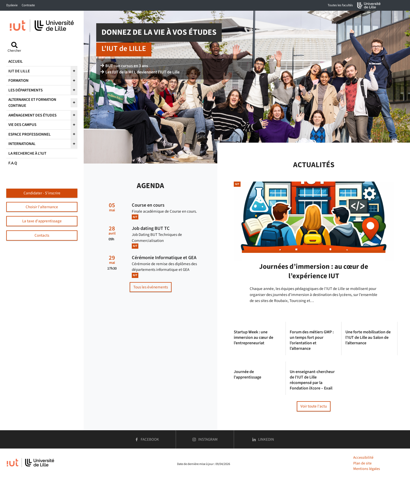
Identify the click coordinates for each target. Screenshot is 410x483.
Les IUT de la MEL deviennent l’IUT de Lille (140, 72)
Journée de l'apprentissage (247, 374)
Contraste (28, 5)
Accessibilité (363, 457)
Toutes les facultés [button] (340, 5)
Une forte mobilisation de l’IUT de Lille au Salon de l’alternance (368, 337)
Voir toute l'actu (313, 406)
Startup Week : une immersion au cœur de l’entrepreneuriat (253, 337)
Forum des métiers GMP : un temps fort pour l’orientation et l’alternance (312, 340)
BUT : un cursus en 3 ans (124, 66)
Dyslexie (12, 5)
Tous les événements (150, 287)
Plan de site (362, 463)
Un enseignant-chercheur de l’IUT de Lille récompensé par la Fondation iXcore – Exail (312, 380)
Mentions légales (366, 469)
